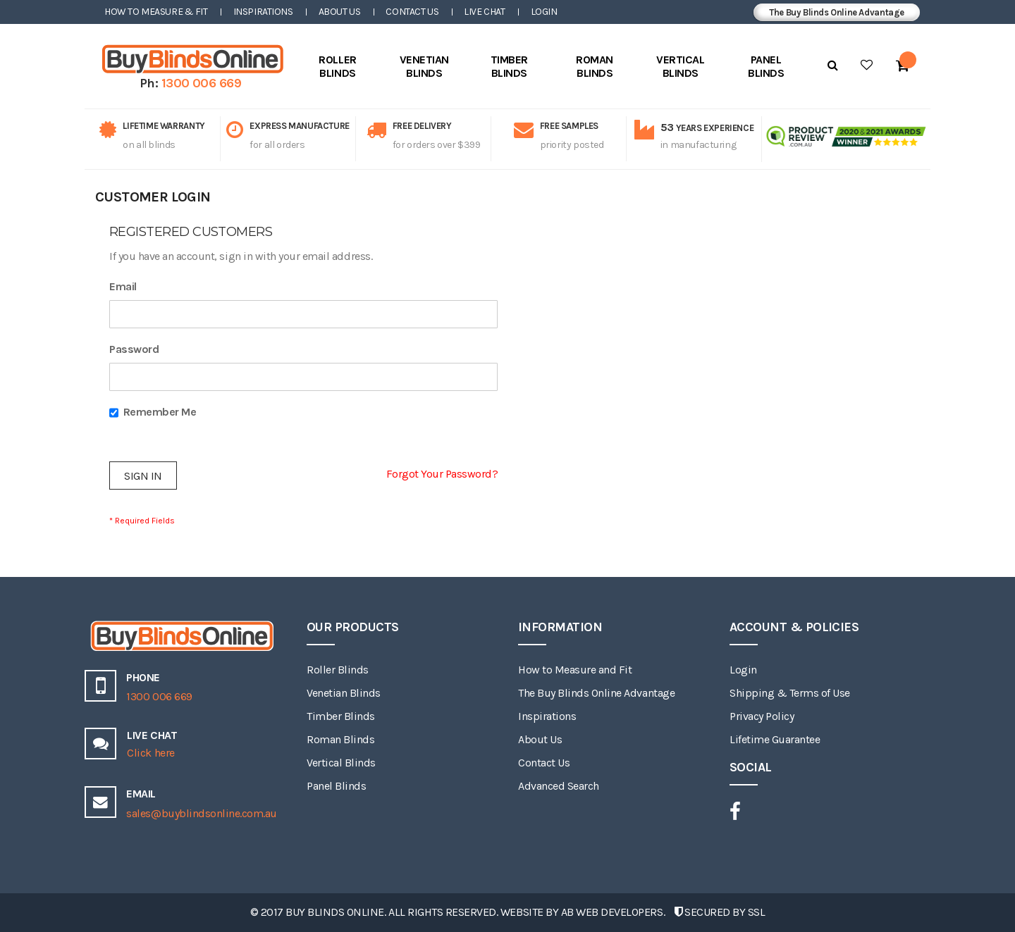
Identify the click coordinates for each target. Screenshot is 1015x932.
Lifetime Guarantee (775, 739)
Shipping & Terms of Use (790, 693)
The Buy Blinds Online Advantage (836, 12)
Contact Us (412, 12)
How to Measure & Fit (156, 12)
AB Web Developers (612, 912)
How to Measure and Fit (575, 669)
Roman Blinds (340, 739)
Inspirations (263, 12)
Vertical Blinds (341, 762)
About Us (340, 12)
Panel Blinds (336, 786)
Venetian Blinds (344, 693)
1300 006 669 (201, 83)
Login (544, 12)
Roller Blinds (338, 669)
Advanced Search (558, 786)
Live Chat (484, 12)
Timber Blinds (341, 716)
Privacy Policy (762, 716)
